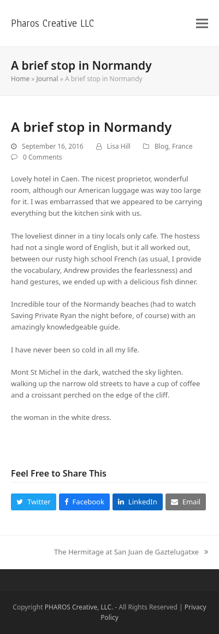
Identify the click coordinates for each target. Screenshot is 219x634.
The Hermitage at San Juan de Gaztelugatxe (131, 552)
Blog (162, 146)
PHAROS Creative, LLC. (79, 607)
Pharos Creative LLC (52, 23)
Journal (47, 78)
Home (20, 78)
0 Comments (42, 157)
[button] (202, 23)
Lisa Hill (119, 146)
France (182, 146)
